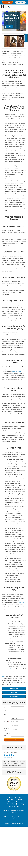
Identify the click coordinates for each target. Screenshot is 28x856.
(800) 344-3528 (14, 688)
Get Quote (14, 739)
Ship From (6, 721)
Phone (5, 714)
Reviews (10, 799)
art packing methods (17, 371)
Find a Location (14, 696)
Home (11, 797)
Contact (18, 797)
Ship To (5, 725)
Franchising (18, 799)
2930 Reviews (7, 757)
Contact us (21, 602)
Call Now (20, 2)
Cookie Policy (10, 804)
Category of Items (6, 729)
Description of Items (7, 734)
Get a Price (25, 38)
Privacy (18, 802)
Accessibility (20, 804)
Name (5, 707)
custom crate (20, 401)
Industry (6, 717)
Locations (11, 802)
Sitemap (12, 806)
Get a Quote (7, 2)
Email (5, 710)
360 (18, 806)
